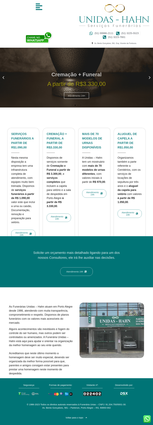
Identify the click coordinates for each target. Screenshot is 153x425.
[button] (3, 78)
